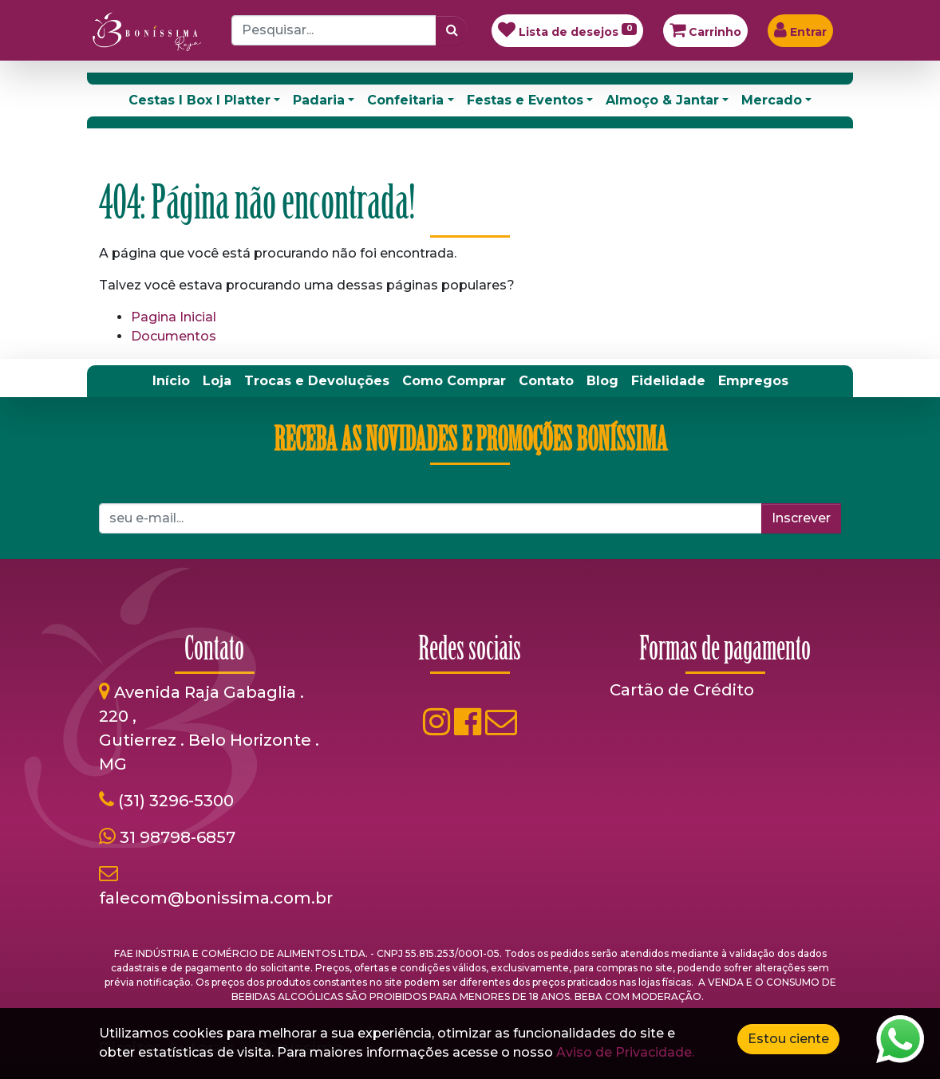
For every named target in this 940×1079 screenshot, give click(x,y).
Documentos (173, 336)
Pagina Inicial (173, 317)
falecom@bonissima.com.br (216, 898)
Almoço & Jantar (662, 100)
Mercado (771, 100)
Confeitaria (405, 100)
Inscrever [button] (801, 518)
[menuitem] (171, 381)
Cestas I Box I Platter (199, 100)
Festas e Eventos (525, 100)
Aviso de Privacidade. (625, 1052)
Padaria (319, 100)
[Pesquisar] (452, 30)
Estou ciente (788, 1038)
